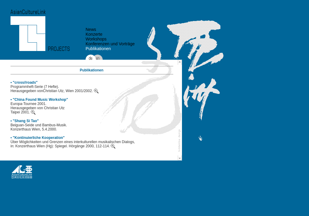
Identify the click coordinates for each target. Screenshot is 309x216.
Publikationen (98, 48)
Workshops (96, 39)
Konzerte (94, 34)
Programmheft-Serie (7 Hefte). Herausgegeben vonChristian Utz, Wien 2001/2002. (54, 89)
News (91, 29)
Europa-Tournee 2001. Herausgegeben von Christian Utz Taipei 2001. (38, 108)
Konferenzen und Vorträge (110, 43)
